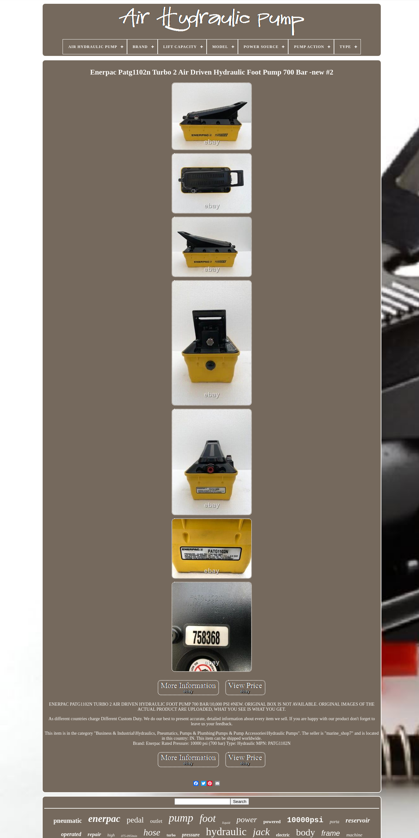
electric (283, 835)
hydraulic (226, 831)
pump (181, 818)
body (305, 832)
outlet (156, 821)
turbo (171, 835)
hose (151, 832)
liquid (226, 822)
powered (272, 821)
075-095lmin (129, 836)
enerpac (104, 818)
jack (261, 831)
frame (330, 833)
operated (71, 834)
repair (94, 834)
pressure (191, 834)
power (246, 819)
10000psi (305, 820)
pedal (135, 820)
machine (354, 834)
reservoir (358, 820)
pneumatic (67, 820)
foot (207, 818)
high (111, 835)
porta (334, 821)
